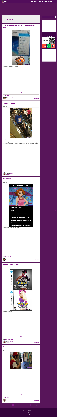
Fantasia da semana (9, 104)
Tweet (21, 168)
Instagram (29, 414)
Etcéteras (8, 260)
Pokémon (7, 95)
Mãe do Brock (7, 257)
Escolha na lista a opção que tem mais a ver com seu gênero (19, 26)
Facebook (24, 414)
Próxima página (35, 405)
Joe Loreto (11, 173)
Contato (33, 414)
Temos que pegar (8, 347)
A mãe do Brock (8, 179)
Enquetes (7, 171)
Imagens (8, 99)
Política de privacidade (28, 412)
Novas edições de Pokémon (11, 265)
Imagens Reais (7, 339)
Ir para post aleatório (49, 17)
